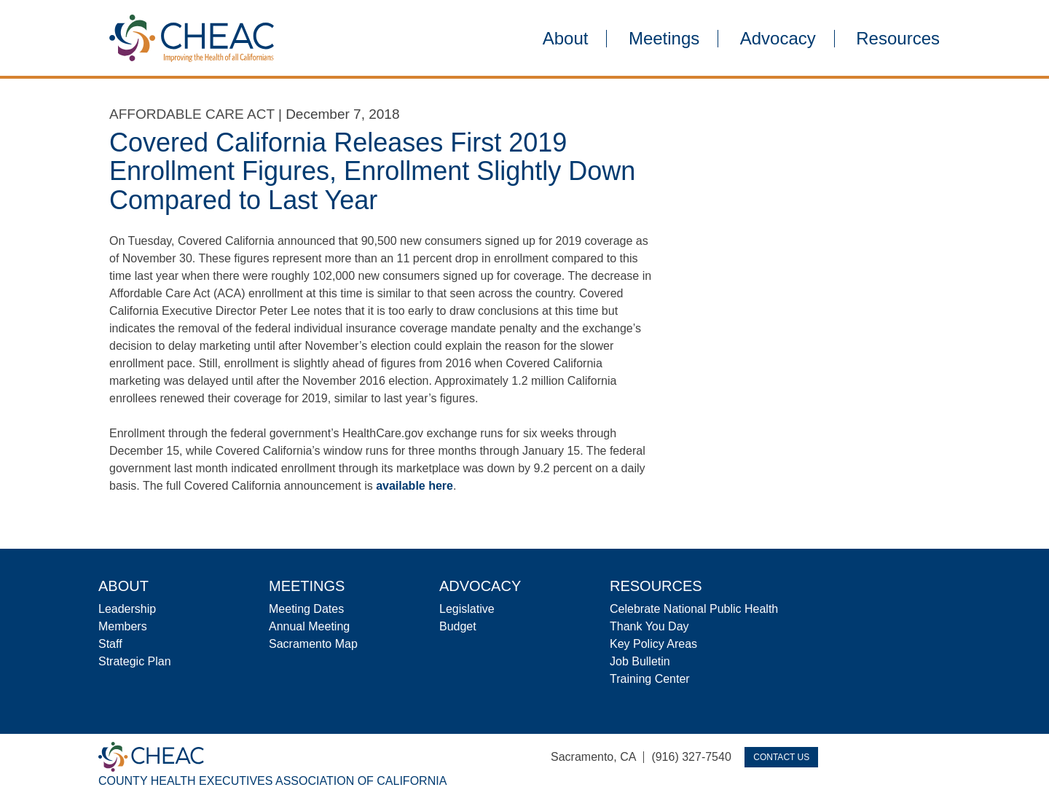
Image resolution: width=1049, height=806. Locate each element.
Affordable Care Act (192, 114)
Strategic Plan (134, 661)
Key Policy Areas (653, 644)
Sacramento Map (313, 644)
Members (122, 626)
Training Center (650, 679)
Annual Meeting (309, 626)
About (566, 38)
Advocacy (778, 38)
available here (414, 486)
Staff (110, 644)
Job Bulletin (640, 661)
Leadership (127, 609)
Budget (457, 626)
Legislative (467, 609)
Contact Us (781, 757)
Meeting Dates (306, 609)
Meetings (664, 38)
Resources (898, 38)
